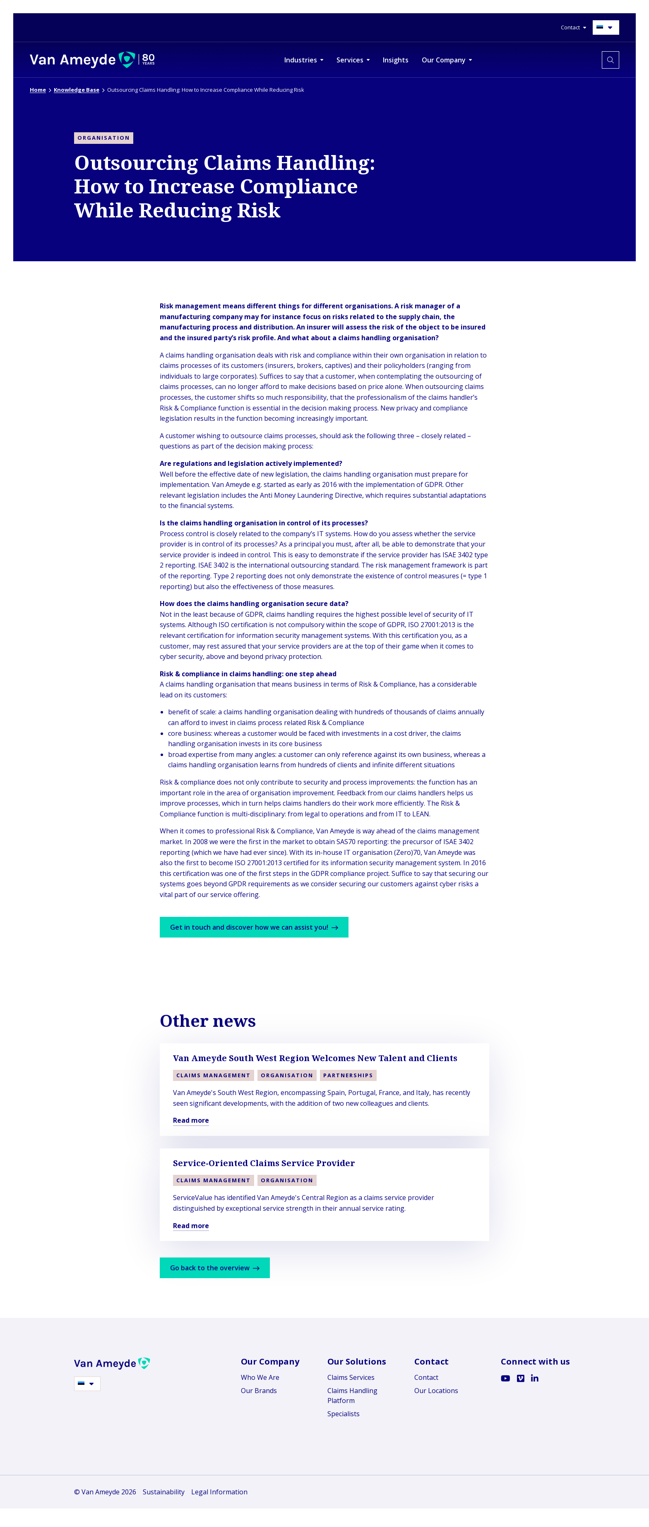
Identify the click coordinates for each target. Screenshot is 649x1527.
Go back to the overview (218, 1267)
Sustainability (164, 1492)
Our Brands (259, 1390)
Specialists (343, 1413)
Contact (426, 1377)
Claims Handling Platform (352, 1395)
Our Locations (436, 1390)
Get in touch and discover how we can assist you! (257, 927)
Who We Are (260, 1377)
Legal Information (219, 1492)
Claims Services (351, 1377)
